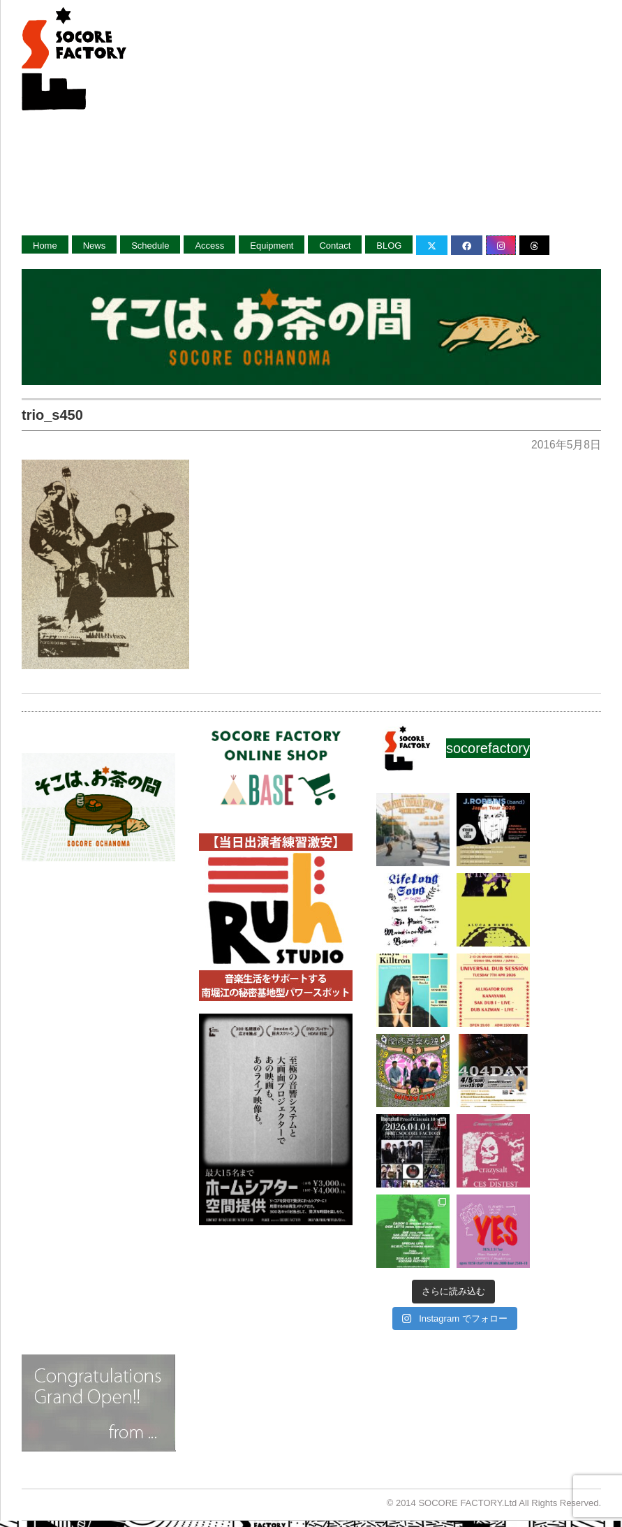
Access (209, 245)
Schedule (150, 245)
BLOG (388, 245)
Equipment (271, 245)
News (94, 245)
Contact (334, 245)
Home (45, 245)
